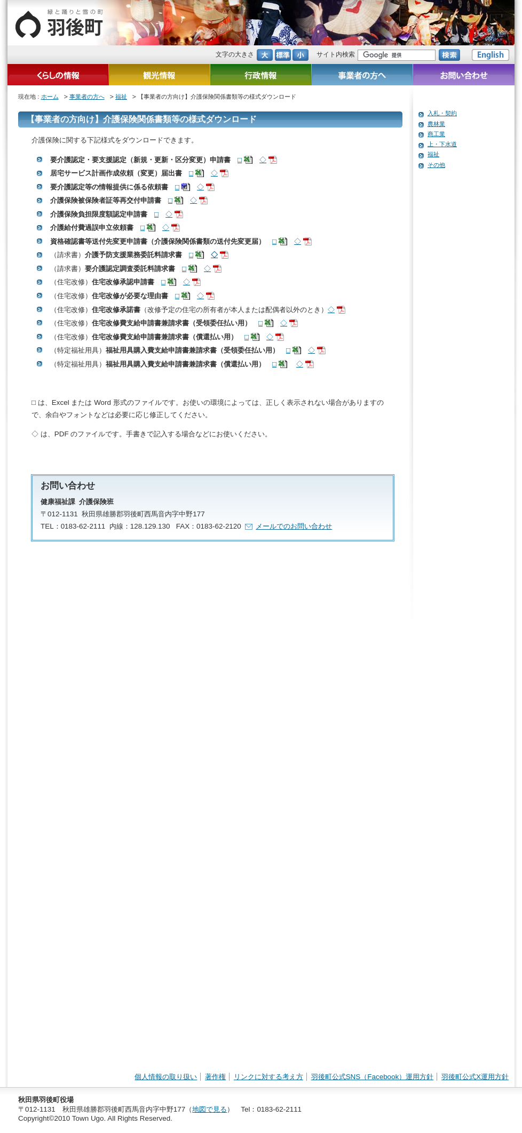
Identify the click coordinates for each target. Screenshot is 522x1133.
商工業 (436, 134)
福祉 (121, 96)
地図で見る (209, 1109)
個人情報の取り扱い (166, 1077)
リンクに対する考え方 (268, 1077)
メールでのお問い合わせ (294, 526)
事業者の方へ (87, 96)
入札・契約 (442, 113)
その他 (436, 165)
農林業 (436, 124)
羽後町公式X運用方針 (475, 1077)
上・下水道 (442, 144)
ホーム (50, 96)
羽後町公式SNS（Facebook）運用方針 (372, 1077)
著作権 (215, 1077)
